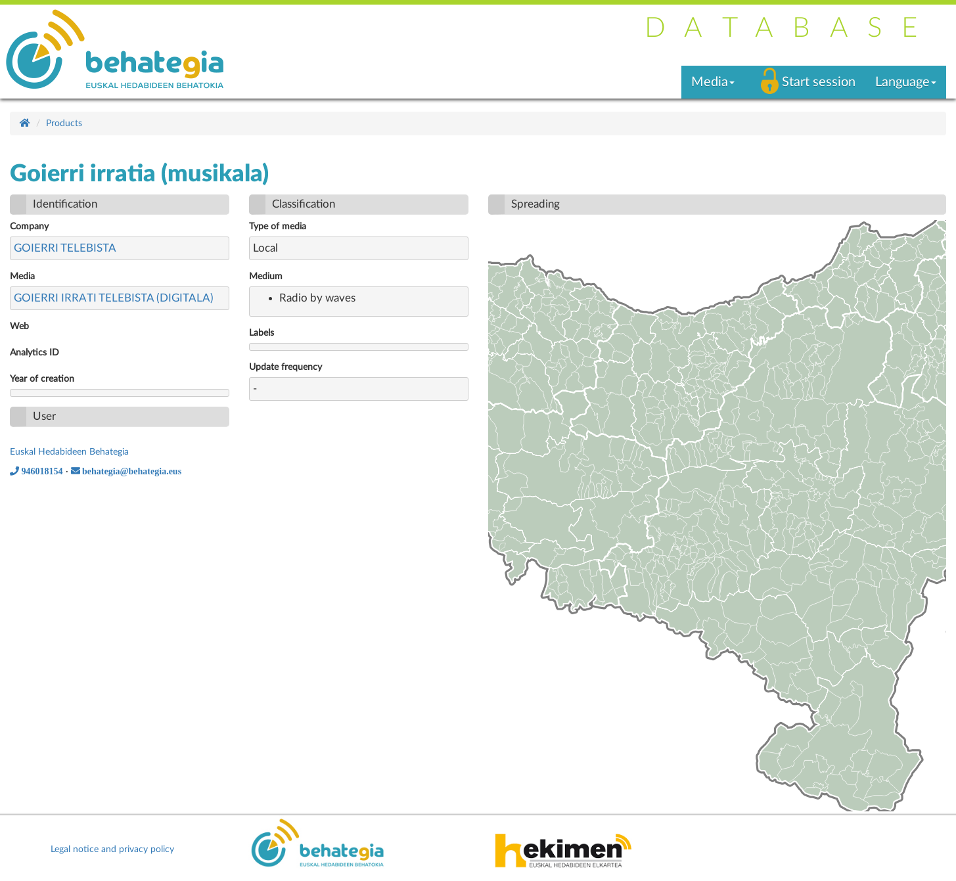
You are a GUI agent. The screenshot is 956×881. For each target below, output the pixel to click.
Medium (266, 276)
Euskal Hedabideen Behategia (69, 452)
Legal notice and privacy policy (112, 849)
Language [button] (905, 82)
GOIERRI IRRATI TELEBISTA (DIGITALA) (114, 298)
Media (22, 276)
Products (64, 123)
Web (19, 326)
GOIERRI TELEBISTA (65, 248)
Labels (261, 333)
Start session (818, 82)
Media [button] (713, 82)
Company (29, 226)
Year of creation (42, 379)
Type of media (277, 226)
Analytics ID (34, 352)
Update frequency (285, 367)
